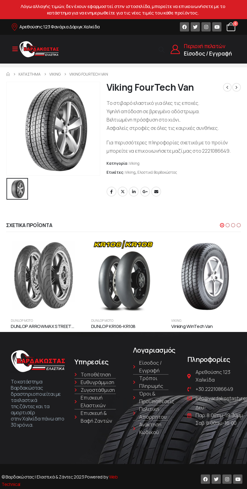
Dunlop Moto (22, 320)
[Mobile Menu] (15, 49)
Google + (145, 192)
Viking (134, 163)
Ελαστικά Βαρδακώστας (157, 172)
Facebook (111, 192)
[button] (222, 224)
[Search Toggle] (161, 49)
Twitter (123, 192)
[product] (43, 275)
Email (156, 192)
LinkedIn (134, 192)
